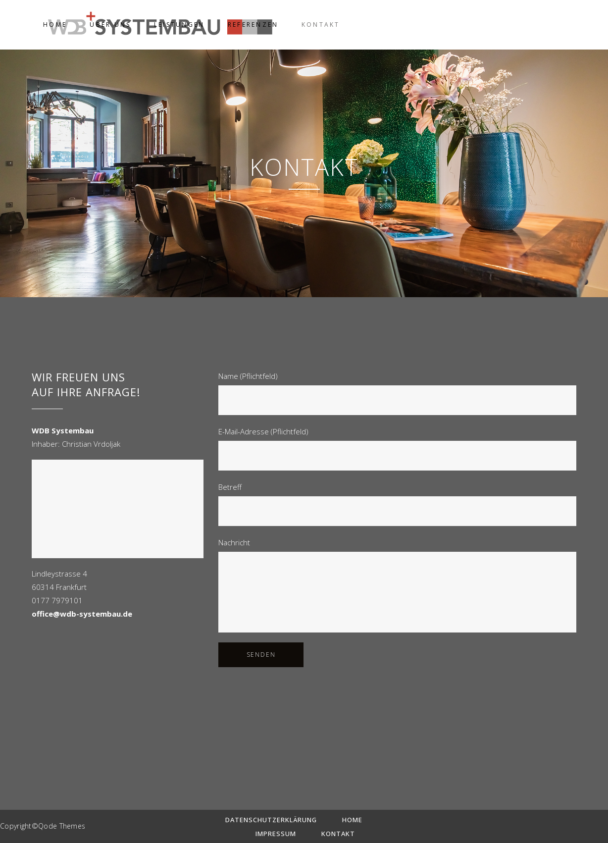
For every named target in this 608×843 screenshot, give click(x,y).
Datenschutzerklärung (271, 819)
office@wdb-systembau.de (82, 614)
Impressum (275, 833)
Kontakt (338, 833)
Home (352, 819)
